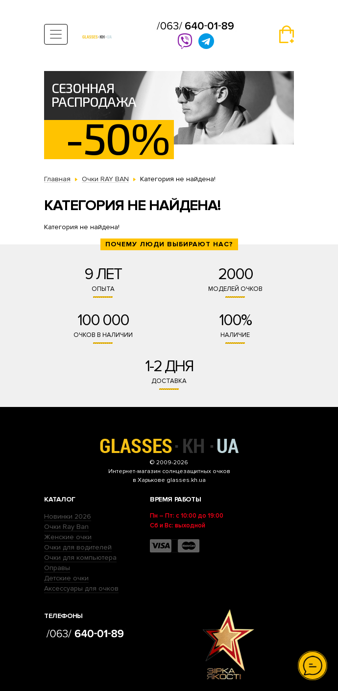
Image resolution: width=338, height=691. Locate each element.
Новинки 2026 (67, 516)
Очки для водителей (78, 547)
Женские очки (68, 537)
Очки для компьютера (80, 557)
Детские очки (66, 578)
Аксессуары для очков (81, 588)
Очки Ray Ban (66, 527)
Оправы (57, 568)
